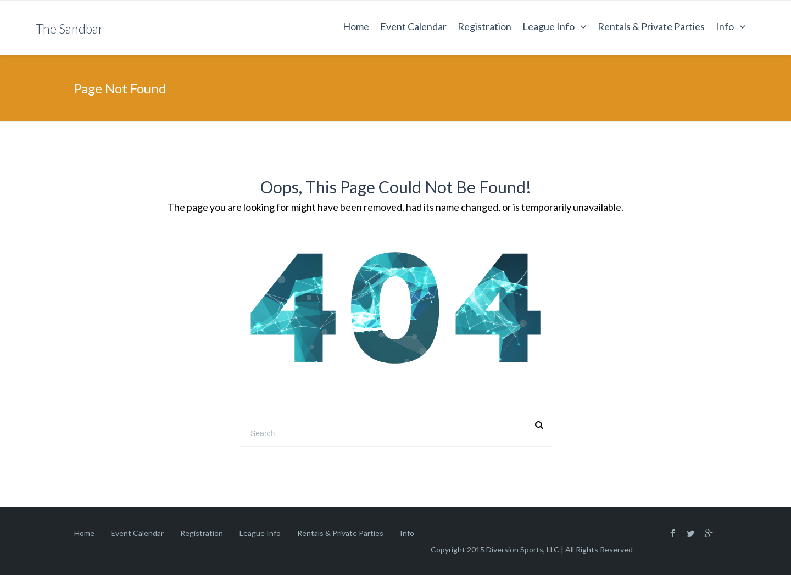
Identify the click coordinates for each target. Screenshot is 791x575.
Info (725, 26)
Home (356, 26)
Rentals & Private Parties (651, 26)
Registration (484, 26)
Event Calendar (413, 26)
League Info (548, 26)
